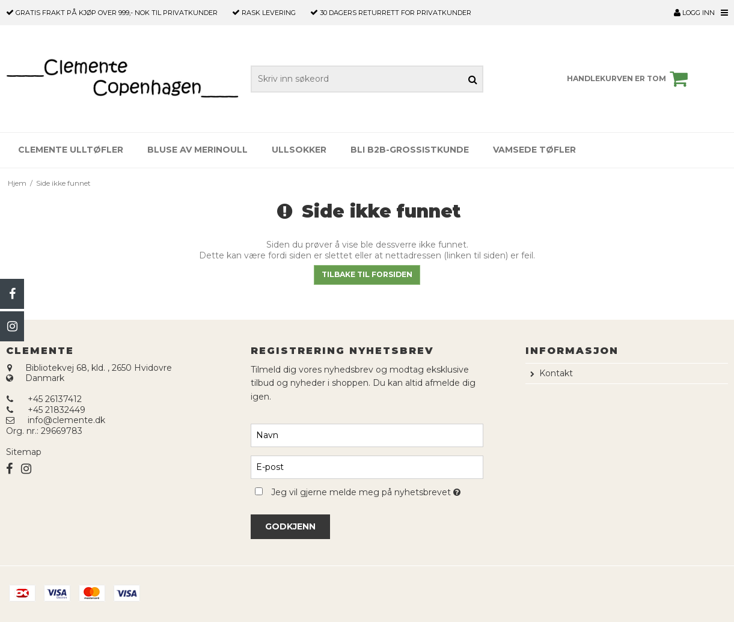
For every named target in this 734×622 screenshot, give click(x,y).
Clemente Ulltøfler (70, 149)
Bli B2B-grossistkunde (409, 149)
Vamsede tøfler (534, 149)
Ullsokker (299, 149)
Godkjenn (290, 526)
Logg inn (694, 12)
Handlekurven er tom (629, 78)
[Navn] (367, 434)
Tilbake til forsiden (367, 274)
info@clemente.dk (66, 420)
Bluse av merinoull (197, 149)
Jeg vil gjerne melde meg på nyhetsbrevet (377, 490)
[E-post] (367, 466)
